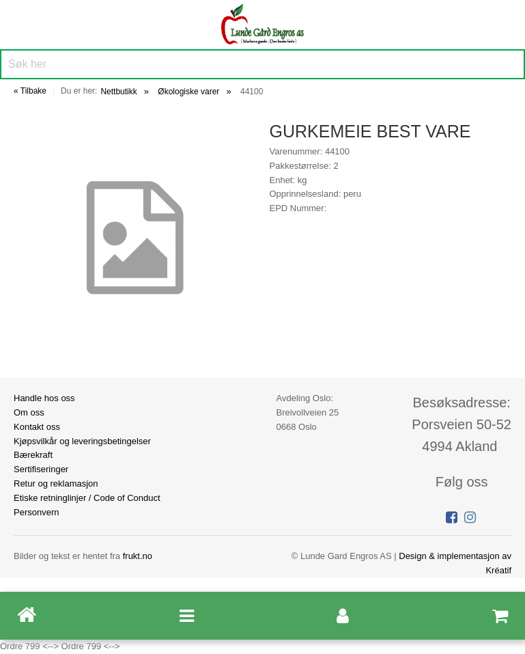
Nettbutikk (118, 91)
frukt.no (137, 556)
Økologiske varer (188, 91)
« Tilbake (30, 91)
